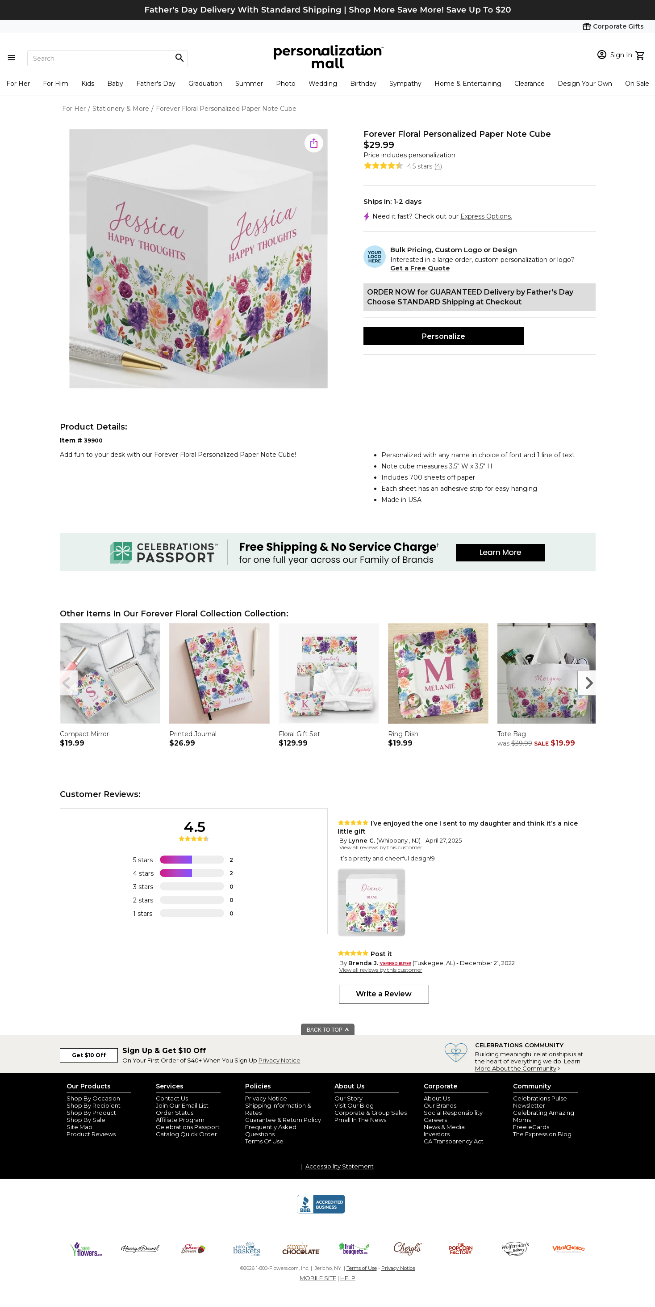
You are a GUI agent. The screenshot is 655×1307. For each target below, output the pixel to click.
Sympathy (405, 84)
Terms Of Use (264, 1141)
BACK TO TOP (328, 1030)
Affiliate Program (180, 1119)
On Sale (637, 84)
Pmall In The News (360, 1119)
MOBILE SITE (318, 1278)
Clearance (529, 84)
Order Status (174, 1112)
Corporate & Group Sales (370, 1112)
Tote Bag (511, 734)
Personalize (443, 336)
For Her (18, 84)
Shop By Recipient (94, 1105)
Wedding (323, 84)
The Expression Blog (542, 1134)
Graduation (205, 84)
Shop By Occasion (93, 1098)
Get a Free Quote (420, 268)
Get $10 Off (89, 1055)
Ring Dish (403, 734)
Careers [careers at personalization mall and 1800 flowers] (435, 1119)
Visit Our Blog (354, 1105)
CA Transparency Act (454, 1141)
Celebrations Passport (188, 1126)
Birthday (363, 84)
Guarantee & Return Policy (283, 1119)
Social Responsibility (453, 1112)
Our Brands (440, 1105)
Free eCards (531, 1126)
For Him (55, 84)
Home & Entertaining (467, 84)
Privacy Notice (279, 1060)
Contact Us (172, 1098)
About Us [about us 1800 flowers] (437, 1098)
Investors (437, 1134)
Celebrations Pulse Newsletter (540, 1102)
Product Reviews (91, 1134)
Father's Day (155, 84)
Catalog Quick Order (186, 1134)
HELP (347, 1278)
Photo (286, 84)
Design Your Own (585, 84)
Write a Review (384, 994)
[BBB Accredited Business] (321, 1212)
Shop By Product (91, 1112)
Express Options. (486, 216)
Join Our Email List (182, 1105)
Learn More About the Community (527, 1065)
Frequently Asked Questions (270, 1130)
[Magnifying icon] (179, 58)
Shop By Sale (86, 1119)
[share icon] (314, 143)
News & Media (444, 1126)
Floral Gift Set (299, 734)
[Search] (107, 58)
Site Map (79, 1126)
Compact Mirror (84, 734)
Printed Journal (193, 734)
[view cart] (641, 54)
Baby (115, 84)
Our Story (348, 1098)
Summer (249, 84)
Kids (87, 84)
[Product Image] (198, 259)
